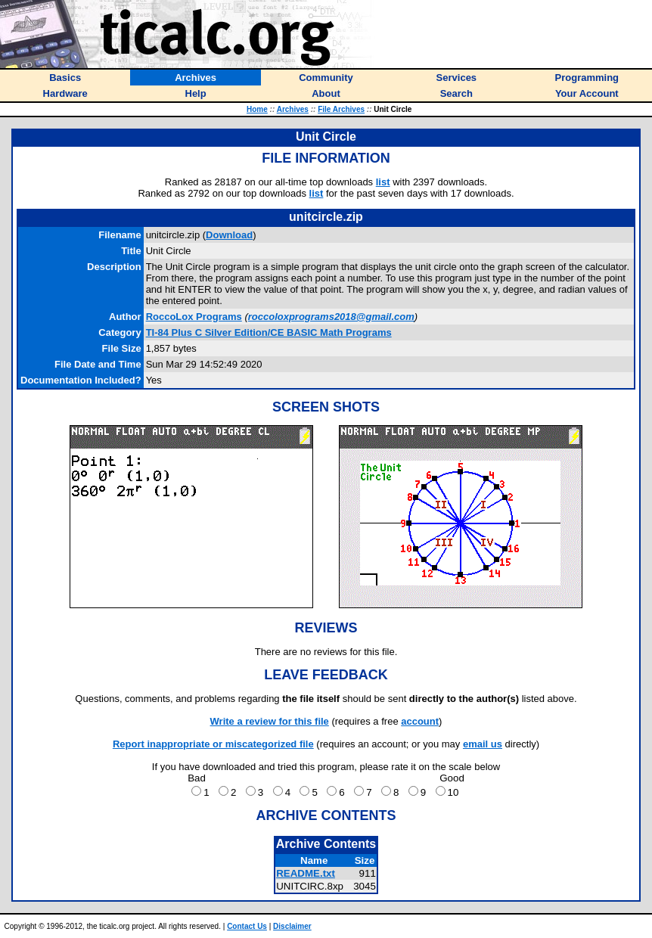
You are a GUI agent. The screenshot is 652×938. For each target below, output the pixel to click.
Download (229, 235)
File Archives (341, 109)
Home (257, 109)
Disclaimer (292, 926)
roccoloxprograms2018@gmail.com (331, 316)
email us (482, 744)
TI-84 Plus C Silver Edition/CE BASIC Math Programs (269, 332)
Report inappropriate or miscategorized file (213, 744)
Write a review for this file (269, 721)
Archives (293, 109)
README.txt (305, 873)
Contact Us (247, 926)
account (420, 721)
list (383, 182)
